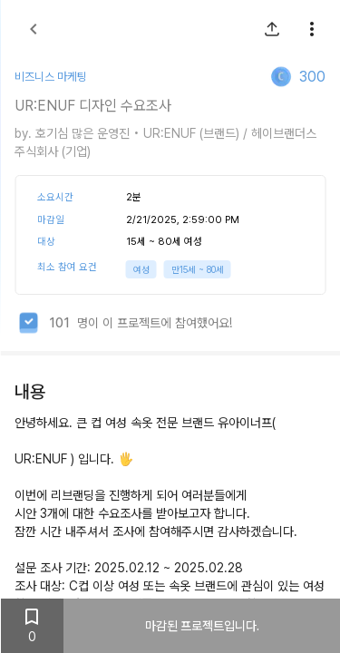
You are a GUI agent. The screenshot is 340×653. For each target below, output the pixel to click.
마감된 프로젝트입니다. (201, 626)
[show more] (311, 29)
